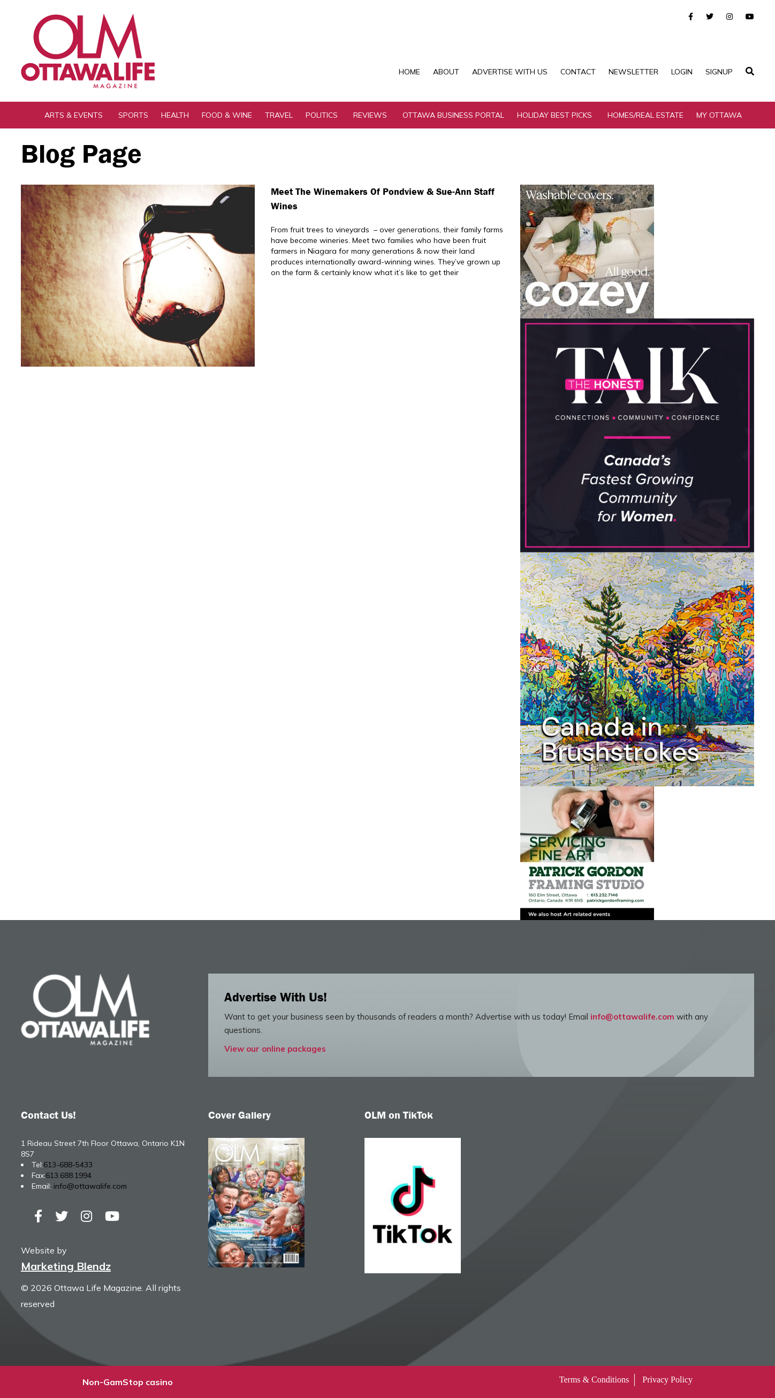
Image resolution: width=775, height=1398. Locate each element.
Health (175, 115)
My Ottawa (719, 115)
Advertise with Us (510, 72)
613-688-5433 (68, 1164)
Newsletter (633, 72)
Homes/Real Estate (645, 115)
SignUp (719, 72)
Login (682, 72)
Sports (133, 115)
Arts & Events (73, 115)
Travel (279, 115)
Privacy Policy (667, 1379)
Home (409, 72)
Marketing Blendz (66, 1266)
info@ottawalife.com (632, 1017)
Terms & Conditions (594, 1379)
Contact (578, 72)
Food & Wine (227, 115)
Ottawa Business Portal (453, 115)
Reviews (370, 115)
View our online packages (275, 1049)
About (446, 72)
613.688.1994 (68, 1175)
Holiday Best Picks (554, 115)
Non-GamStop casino (127, 1382)
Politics (322, 115)
